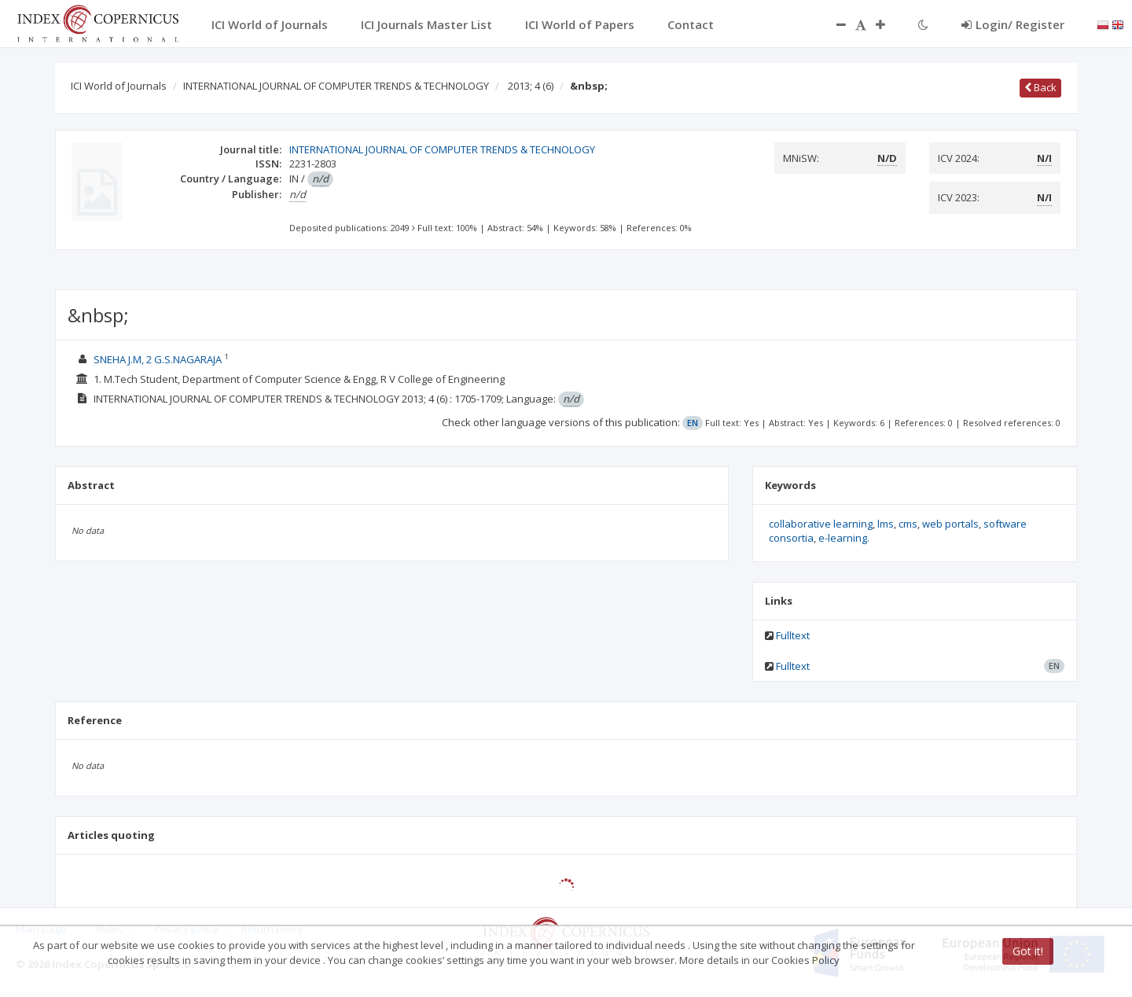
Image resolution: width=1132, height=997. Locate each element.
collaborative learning (821, 524)
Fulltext (793, 635)
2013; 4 (530, 86)
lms (885, 524)
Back (1040, 87)
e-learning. (843, 538)
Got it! (1028, 951)
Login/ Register (1012, 24)
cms (908, 524)
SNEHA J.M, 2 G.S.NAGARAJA (159, 359)
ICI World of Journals (119, 86)
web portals (950, 524)
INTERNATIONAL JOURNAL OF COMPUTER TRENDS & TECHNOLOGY (336, 86)
